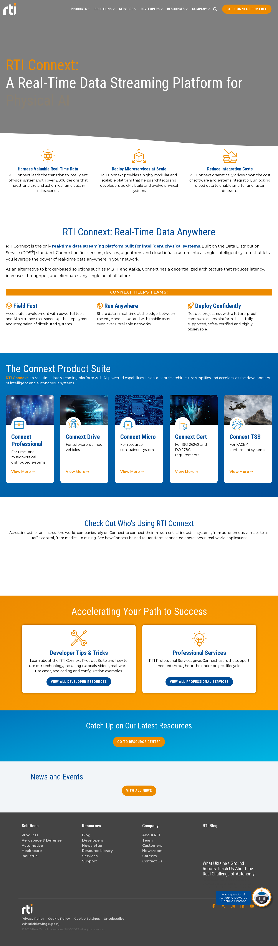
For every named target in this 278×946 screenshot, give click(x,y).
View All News (139, 791)
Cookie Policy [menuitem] (58, 919)
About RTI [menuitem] (151, 835)
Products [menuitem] (30, 835)
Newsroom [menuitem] (152, 851)
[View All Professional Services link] (199, 681)
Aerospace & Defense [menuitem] (42, 840)
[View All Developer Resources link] (78, 681)
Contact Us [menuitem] (152, 861)
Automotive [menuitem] (32, 846)
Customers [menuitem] (152, 846)
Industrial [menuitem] (30, 856)
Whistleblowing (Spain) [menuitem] (41, 924)
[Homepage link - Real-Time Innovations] (27, 912)
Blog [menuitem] (86, 835)
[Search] (215, 9)
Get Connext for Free (247, 9)
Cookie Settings (87, 919)
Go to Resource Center (139, 742)
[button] (214, 906)
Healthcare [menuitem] (32, 851)
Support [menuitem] (89, 861)
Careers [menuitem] (149, 856)
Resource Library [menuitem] (97, 851)
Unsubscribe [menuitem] (113, 919)
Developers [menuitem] (92, 840)
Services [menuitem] (90, 856)
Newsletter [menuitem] (92, 846)
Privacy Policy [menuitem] (33, 919)
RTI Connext (17, 378)
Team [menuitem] (147, 840)
